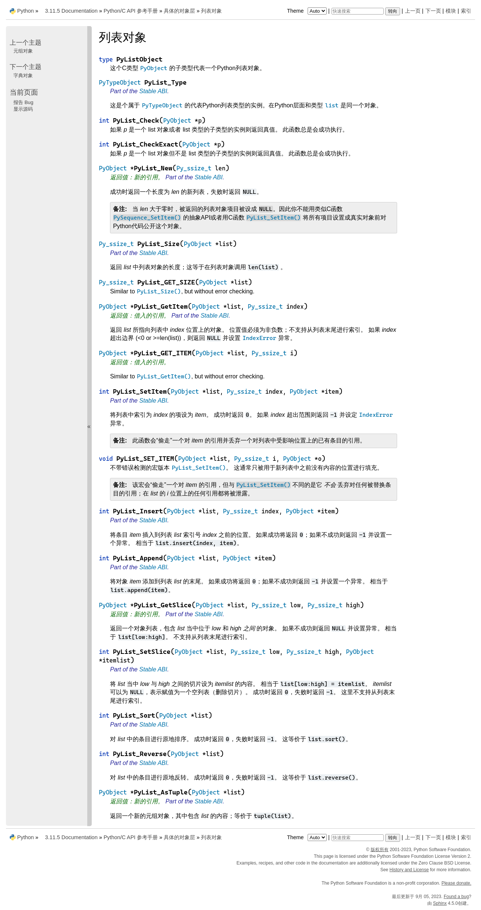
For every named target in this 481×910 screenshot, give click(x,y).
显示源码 (23, 109)
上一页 (413, 11)
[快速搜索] (357, 11)
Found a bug (456, 896)
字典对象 (23, 75)
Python (25, 11)
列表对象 (211, 11)
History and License (409, 869)
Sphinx (440, 903)
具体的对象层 (179, 11)
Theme (307, 11)
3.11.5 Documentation (71, 11)
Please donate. (456, 883)
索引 (466, 11)
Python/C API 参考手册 (131, 11)
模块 (451, 11)
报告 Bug (23, 102)
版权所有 (380, 849)
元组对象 (23, 51)
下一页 (433, 11)
